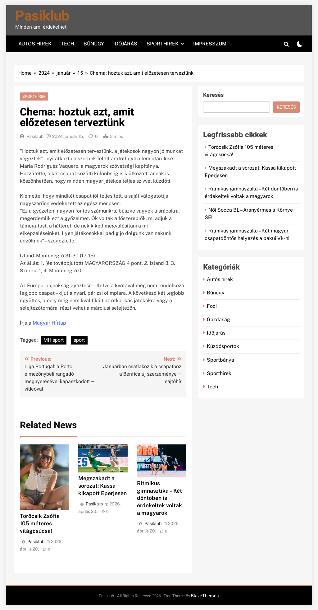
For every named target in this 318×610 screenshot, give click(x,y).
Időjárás (125, 44)
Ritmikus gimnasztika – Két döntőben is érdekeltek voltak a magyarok (159, 498)
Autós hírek (35, 44)
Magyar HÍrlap (49, 323)
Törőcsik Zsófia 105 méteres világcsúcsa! (40, 523)
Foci (212, 306)
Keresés (213, 95)
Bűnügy (94, 44)
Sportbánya (220, 360)
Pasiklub (42, 16)
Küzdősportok (223, 346)
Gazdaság (218, 319)
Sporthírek (163, 44)
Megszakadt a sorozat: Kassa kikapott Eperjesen (102, 485)
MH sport (53, 340)
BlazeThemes (205, 596)
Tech (67, 44)
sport (79, 340)
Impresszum (209, 44)
